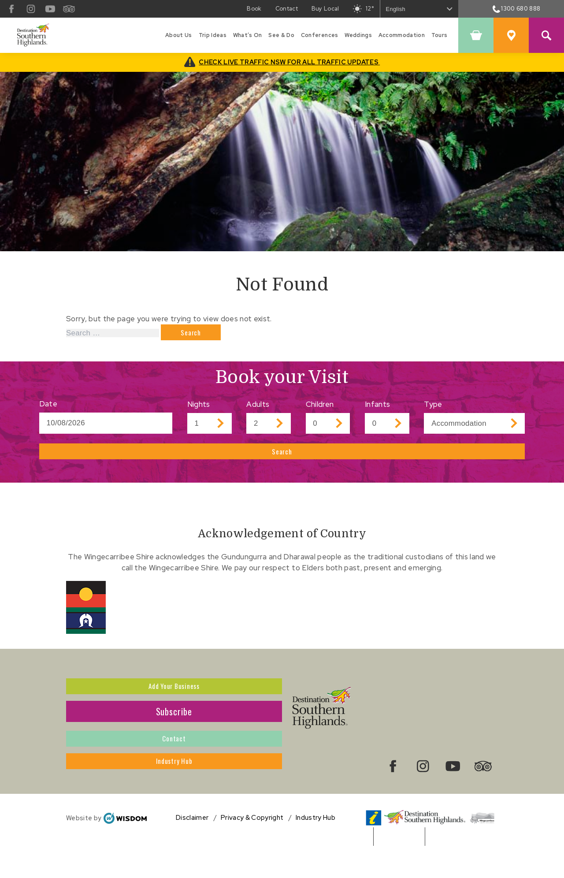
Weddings (358, 35)
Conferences (319, 35)
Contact (174, 759)
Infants (377, 408)
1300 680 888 (517, 8)
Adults (257, 408)
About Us (178, 35)
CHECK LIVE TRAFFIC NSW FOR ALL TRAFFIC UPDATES (289, 62)
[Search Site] (546, 35)
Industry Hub (174, 789)
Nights (198, 408)
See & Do (281, 35)
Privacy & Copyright (252, 847)
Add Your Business (174, 699)
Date (48, 408)
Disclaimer (192, 847)
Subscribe (174, 729)
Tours (439, 35)
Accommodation (401, 35)
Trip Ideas (212, 35)
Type (433, 408)
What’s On (247, 35)
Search (282, 459)
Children (320, 408)
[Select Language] (419, 8)
